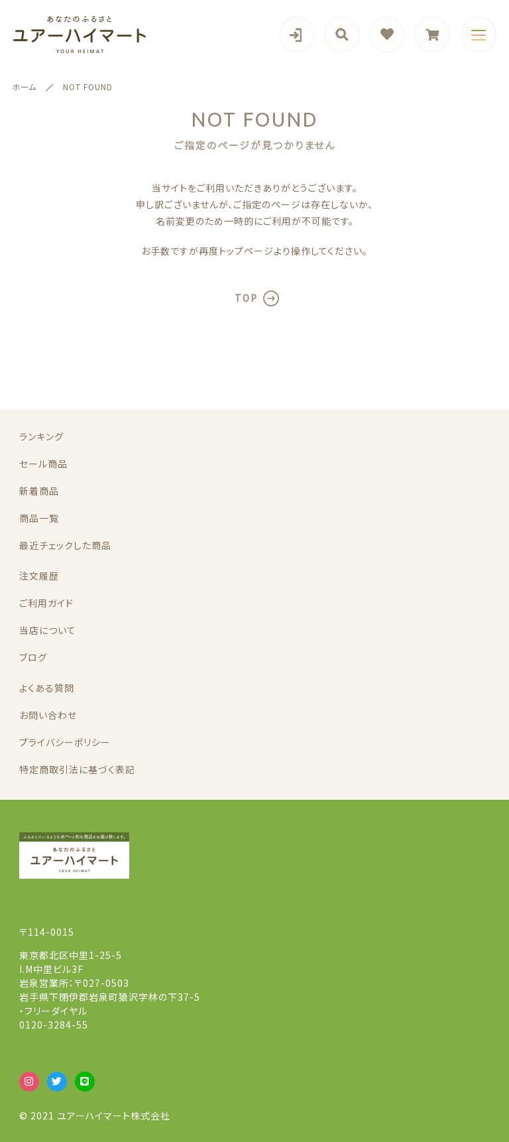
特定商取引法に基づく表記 (77, 769)
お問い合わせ (48, 715)
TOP (246, 297)
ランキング (41, 436)
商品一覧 (39, 518)
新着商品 (39, 490)
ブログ (33, 657)
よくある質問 (46, 687)
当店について (47, 630)
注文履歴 (39, 575)
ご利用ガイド (46, 602)
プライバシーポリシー (65, 742)
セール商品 (43, 463)
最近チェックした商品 (65, 545)
